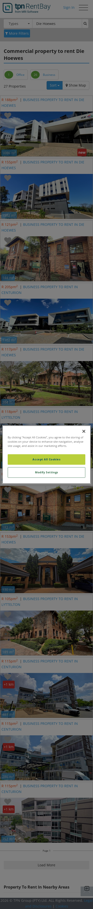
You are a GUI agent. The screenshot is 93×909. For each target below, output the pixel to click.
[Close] (83, 431)
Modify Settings (46, 472)
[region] (46, 454)
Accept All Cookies (46, 459)
